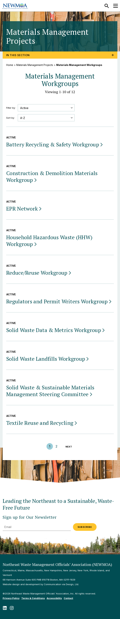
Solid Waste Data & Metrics (55, 330)
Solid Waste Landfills (47, 358)
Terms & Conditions (33, 598)
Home (9, 64)
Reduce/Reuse (39, 272)
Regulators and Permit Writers (59, 301)
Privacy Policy (11, 598)
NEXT (69, 446)
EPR (24, 208)
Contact (68, 598)
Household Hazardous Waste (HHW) (49, 241)
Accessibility (54, 598)
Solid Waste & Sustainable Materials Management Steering (50, 391)
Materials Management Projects (34, 64)
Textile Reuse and (42, 422)
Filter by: (10, 107)
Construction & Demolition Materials (52, 176)
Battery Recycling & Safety (54, 144)
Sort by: (10, 117)
